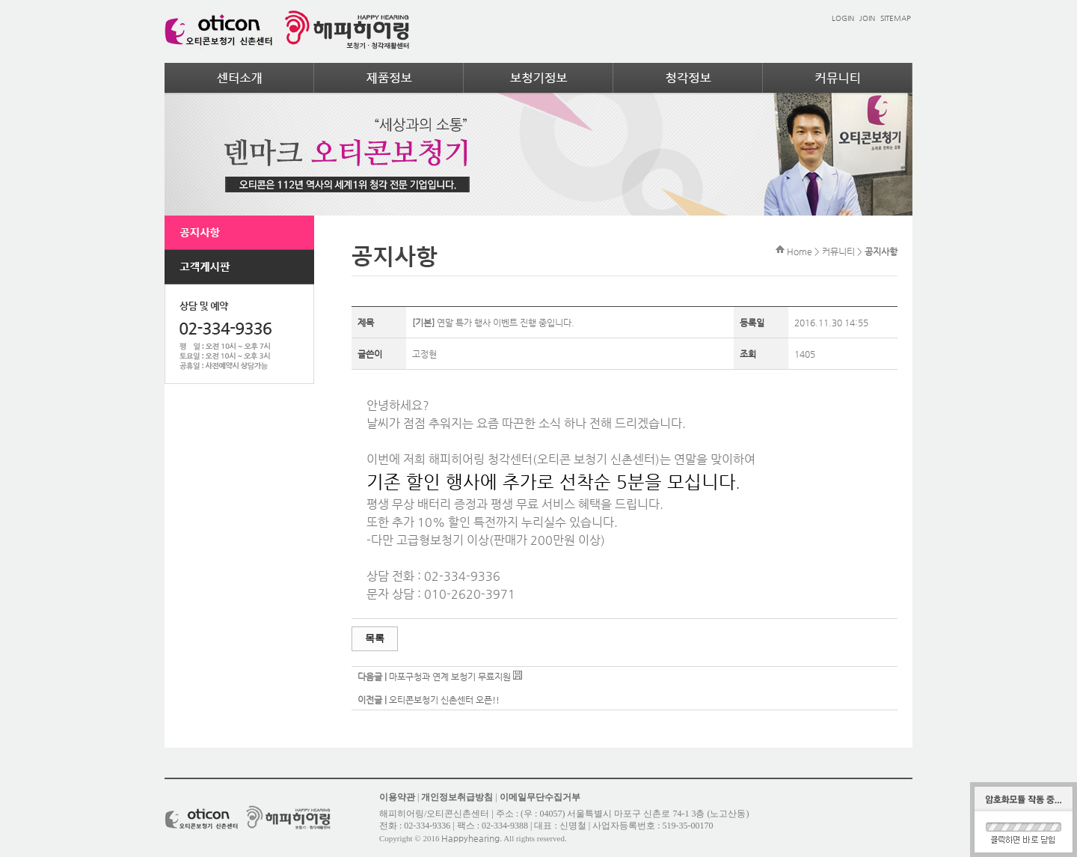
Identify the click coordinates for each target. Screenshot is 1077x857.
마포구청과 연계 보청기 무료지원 (450, 676)
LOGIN (843, 18)
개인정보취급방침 (457, 797)
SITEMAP (895, 18)
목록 (374, 638)
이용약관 (397, 797)
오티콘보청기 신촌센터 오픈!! (444, 700)
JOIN (867, 18)
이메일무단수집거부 (540, 797)
